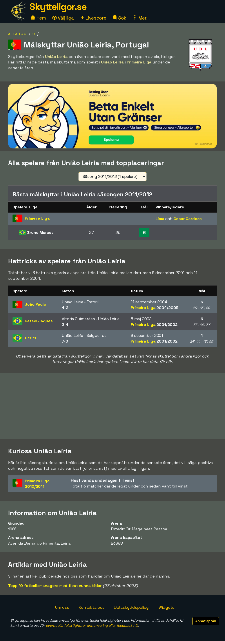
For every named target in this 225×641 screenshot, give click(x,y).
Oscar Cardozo (188, 218)
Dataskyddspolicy (131, 607)
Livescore (93, 18)
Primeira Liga (154, 307)
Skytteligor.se (58, 7)
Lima (160, 218)
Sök (120, 18)
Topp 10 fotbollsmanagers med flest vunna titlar (55, 585)
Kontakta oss (91, 607)
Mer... (141, 18)
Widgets (166, 607)
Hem (38, 18)
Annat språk (205, 621)
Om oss (62, 607)
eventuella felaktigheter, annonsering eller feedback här (92, 625)
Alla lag (17, 34)
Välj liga (63, 18)
